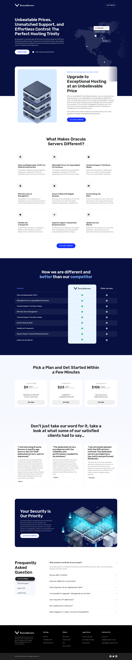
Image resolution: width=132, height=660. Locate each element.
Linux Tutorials (67, 646)
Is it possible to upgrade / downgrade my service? (70, 593)
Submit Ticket (66, 640)
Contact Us (105, 636)
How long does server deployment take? (66, 587)
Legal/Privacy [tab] (21, 593)
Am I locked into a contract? (61, 606)
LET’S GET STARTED (76, 120)
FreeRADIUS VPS (47, 640)
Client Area (66, 636)
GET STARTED (111, 5)
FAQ (64, 643)
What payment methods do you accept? (66, 562)
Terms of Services (87, 636)
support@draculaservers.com (109, 643)
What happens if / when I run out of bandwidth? (69, 612)
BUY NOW (31, 402)
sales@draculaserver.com (109, 640)
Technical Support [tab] (23, 583)
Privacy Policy (86, 643)
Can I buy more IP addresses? (62, 600)
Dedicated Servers (48, 643)
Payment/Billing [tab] (22, 579)
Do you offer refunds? (59, 575)
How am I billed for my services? (63, 581)
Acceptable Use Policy (88, 640)
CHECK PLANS (22, 52)
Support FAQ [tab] (21, 588)
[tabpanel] (83, 587)
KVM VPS (45, 636)
